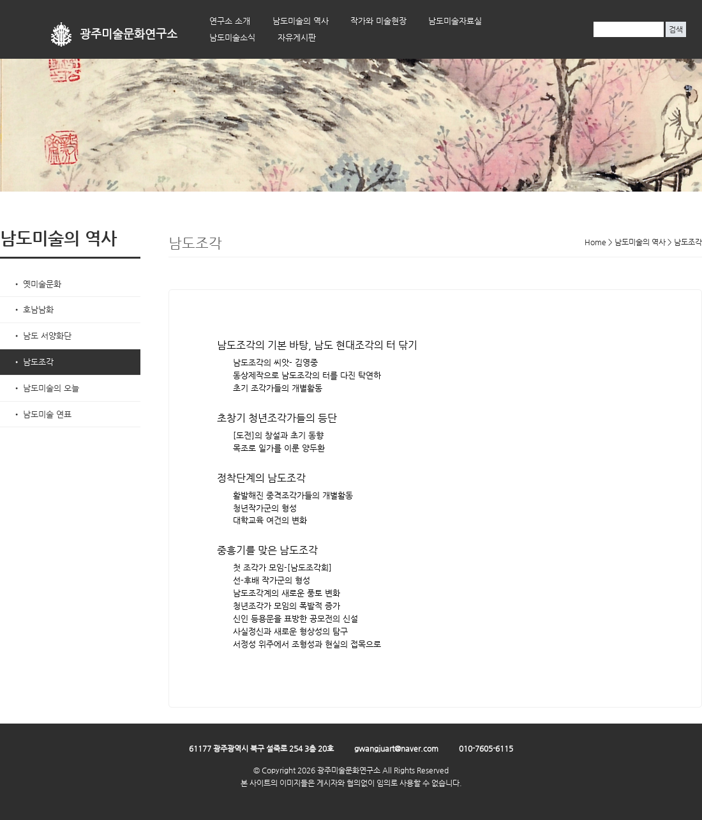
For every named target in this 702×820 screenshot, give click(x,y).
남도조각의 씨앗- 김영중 (275, 362)
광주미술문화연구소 (128, 34)
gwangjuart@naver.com (396, 748)
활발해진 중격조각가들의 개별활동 (293, 495)
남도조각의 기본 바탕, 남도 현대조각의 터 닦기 (317, 345)
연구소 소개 (229, 21)
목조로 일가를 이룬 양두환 (279, 448)
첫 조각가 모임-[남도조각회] (282, 567)
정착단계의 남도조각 (261, 478)
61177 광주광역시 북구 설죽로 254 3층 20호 (261, 748)
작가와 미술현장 (378, 21)
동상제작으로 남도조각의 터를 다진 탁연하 (307, 375)
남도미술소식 (232, 37)
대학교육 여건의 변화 (270, 520)
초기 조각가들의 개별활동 (277, 388)
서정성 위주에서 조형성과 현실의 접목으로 (307, 644)
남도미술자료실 (455, 21)
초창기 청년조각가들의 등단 (277, 418)
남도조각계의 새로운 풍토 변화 (286, 593)
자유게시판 (297, 37)
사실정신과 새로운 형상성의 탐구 (290, 631)
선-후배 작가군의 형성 (271, 580)
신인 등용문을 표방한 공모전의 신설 (295, 618)
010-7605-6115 (486, 748)
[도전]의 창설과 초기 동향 (278, 435)
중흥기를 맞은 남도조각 (267, 550)
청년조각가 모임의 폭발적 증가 (286, 606)
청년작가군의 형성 (265, 508)
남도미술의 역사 (301, 21)
